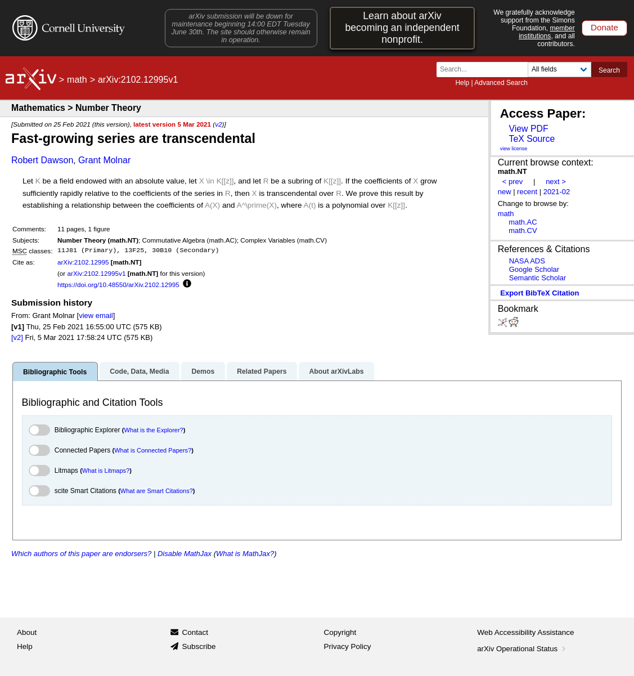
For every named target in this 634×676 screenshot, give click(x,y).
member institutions (547, 32)
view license (514, 148)
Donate (604, 27)
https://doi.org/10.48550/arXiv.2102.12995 (118, 284)
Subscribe (198, 646)
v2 (218, 124)
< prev (512, 181)
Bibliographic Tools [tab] (55, 372)
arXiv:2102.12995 (83, 262)
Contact (195, 632)
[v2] (17, 337)
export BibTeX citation (539, 293)
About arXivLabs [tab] (336, 371)
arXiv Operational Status (522, 648)
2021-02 (556, 191)
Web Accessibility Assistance (525, 632)
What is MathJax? (245, 553)
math (77, 79)
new (504, 191)
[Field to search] (559, 69)
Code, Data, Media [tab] (139, 371)
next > (556, 181)
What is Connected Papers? (152, 450)
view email (96, 315)
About (27, 632)
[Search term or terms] (485, 69)
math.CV (523, 230)
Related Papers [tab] (261, 371)
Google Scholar (534, 269)
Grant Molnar (104, 160)
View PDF (528, 128)
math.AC (523, 222)
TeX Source (532, 139)
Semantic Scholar (537, 278)
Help (462, 83)
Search (609, 70)
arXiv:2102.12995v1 (96, 273)
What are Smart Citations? (156, 490)
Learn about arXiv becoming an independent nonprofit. (402, 27)
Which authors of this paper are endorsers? (81, 553)
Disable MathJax (185, 553)
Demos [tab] (202, 371)
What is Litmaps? (105, 470)
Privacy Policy (347, 646)
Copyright (340, 632)
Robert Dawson (42, 160)
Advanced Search (501, 83)
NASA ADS (527, 261)
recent (527, 191)
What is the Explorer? (153, 430)
